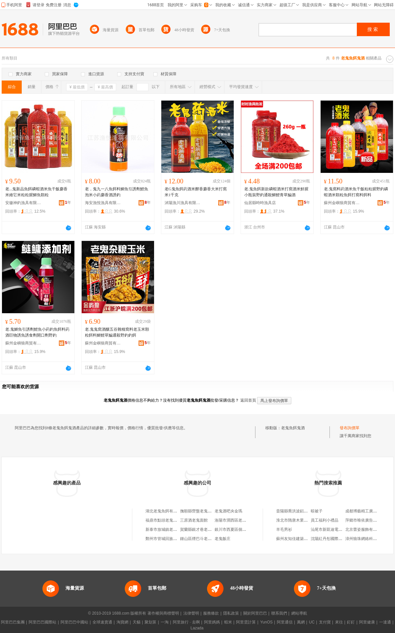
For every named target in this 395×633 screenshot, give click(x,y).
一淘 (165, 622)
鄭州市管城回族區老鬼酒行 (169, 538)
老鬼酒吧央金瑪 (228, 511)
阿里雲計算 (246, 622)
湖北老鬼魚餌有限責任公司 (169, 511)
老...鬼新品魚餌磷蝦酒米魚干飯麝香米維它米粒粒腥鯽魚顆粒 (36, 192)
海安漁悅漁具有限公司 (103, 202)
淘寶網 (122, 622)
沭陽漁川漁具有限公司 (183, 202)
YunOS (266, 622)
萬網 (301, 622)
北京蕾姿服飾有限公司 (365, 529)
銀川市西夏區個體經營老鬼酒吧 (242, 529)
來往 (339, 622)
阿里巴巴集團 (13, 622)
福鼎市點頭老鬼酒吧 (163, 520)
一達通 (385, 622)
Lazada (197, 628)
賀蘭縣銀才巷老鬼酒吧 (200, 529)
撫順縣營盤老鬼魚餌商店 (202, 511)
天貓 (137, 622)
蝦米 (228, 622)
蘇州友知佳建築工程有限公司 (302, 538)
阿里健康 (367, 622)
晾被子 (317, 511)
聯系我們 (279, 613)
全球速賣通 (102, 622)
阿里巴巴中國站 (74, 622)
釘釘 (351, 622)
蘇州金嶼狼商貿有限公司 (342, 202)
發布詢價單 (349, 428)
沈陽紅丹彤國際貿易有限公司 (336, 538)
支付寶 (325, 622)
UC (312, 622)
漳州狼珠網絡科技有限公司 (369, 538)
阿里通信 (285, 622)
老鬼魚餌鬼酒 (293, 428)
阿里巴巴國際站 (42, 622)
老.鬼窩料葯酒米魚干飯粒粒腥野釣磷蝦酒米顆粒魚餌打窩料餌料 (356, 192)
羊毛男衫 (284, 529)
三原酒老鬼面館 (194, 520)
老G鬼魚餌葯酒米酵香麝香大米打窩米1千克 (196, 192)
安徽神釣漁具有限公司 (23, 202)
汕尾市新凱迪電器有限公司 (334, 529)
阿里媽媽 (212, 622)
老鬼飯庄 (222, 538)
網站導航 (299, 613)
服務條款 (211, 613)
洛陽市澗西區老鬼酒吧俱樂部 (240, 520)
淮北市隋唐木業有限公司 (298, 520)
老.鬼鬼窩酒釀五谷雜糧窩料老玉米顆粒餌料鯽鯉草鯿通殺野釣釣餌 (117, 332)
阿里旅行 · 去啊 (186, 622)
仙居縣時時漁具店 (260, 202)
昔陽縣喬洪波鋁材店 (294, 511)
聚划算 (150, 622)
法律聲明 (191, 613)
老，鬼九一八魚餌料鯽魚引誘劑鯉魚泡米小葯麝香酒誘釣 (116, 192)
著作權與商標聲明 (163, 613)
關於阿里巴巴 (255, 613)
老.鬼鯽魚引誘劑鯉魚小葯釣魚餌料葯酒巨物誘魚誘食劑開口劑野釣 (37, 332)
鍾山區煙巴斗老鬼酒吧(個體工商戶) (211, 538)
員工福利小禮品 (324, 520)
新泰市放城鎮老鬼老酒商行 (169, 529)
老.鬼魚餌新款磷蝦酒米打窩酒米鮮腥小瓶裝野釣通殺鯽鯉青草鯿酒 (276, 192)
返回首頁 (248, 400)
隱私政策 (231, 613)
